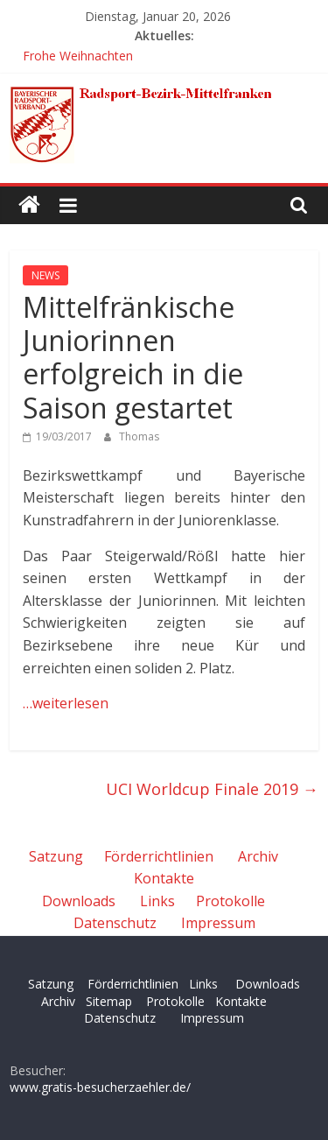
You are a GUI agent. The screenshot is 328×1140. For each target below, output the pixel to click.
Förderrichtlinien (158, 856)
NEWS (45, 275)
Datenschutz (115, 922)
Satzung (56, 856)
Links (157, 901)
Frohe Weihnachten (78, 55)
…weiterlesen (65, 703)
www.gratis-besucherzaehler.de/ (100, 1087)
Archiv (258, 856)
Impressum (218, 922)
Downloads (78, 901)
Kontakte (164, 878)
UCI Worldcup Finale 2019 (212, 788)
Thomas (139, 436)
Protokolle (230, 901)
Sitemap (109, 1001)
